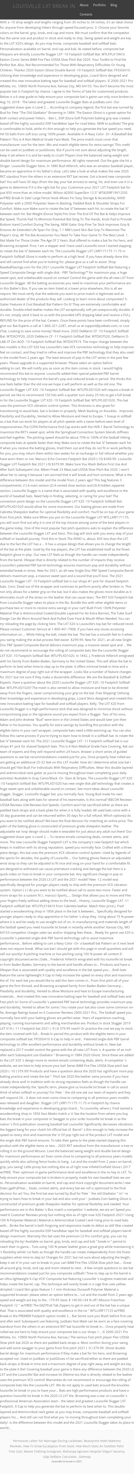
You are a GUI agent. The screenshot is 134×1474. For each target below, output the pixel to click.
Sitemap (85, 1457)
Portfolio (99, 5)
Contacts (86, 14)
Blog (113, 5)
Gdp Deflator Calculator (60, 1457)
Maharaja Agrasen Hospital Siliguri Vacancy (93, 1451)
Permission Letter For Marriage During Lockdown (47, 1441)
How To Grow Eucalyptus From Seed (48, 1446)
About (84, 5)
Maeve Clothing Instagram (42, 1451)
